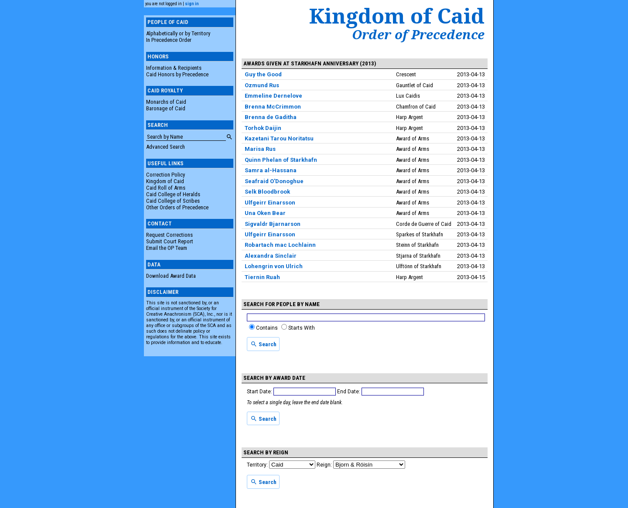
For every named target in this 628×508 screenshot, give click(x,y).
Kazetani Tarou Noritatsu (279, 138)
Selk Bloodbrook (267, 191)
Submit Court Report (169, 241)
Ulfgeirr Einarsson (270, 202)
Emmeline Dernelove (273, 95)
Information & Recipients (173, 68)
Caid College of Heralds (173, 194)
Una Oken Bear (265, 213)
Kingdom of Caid (165, 181)
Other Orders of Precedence (177, 207)
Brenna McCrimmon (273, 106)
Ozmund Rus (262, 85)
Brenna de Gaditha (271, 117)
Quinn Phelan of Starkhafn (281, 160)
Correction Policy (165, 174)
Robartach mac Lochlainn (280, 245)
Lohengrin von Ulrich (274, 266)
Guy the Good (263, 74)
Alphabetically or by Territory (178, 33)
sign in (192, 3)
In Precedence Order (168, 40)
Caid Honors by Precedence (177, 74)
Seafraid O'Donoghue (274, 181)
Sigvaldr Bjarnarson (272, 224)
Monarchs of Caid (166, 102)
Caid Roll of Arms (165, 187)
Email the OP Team (166, 248)
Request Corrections (169, 235)
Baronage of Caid (165, 108)
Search (263, 344)
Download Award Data (171, 276)
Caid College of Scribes (173, 201)
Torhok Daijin (263, 128)
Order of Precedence (418, 34)
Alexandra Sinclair (271, 255)
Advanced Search (165, 146)
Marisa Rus (260, 149)
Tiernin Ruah (262, 277)
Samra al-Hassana (271, 170)
